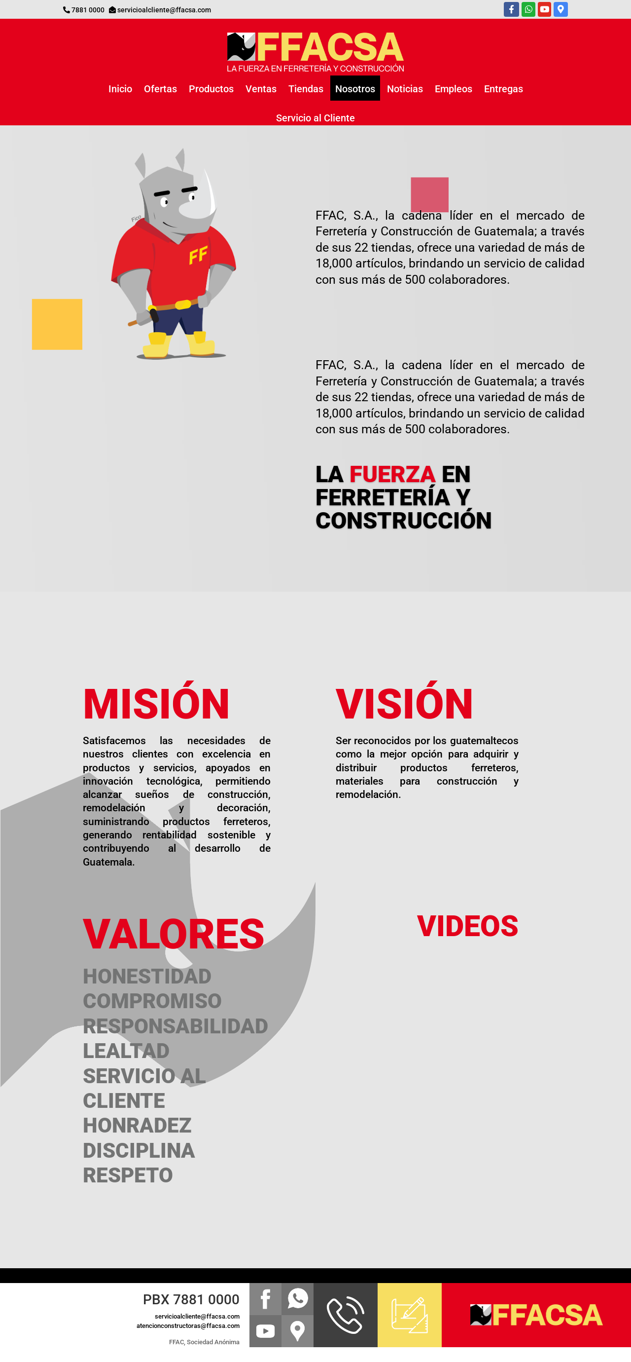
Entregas (503, 89)
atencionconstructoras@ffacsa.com (188, 1325)
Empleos (453, 89)
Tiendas (305, 89)
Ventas (261, 89)
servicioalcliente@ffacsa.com (164, 10)
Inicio (120, 89)
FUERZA (393, 474)
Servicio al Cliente (315, 118)
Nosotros (355, 89)
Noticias (405, 89)
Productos (211, 89)
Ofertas (160, 89)
